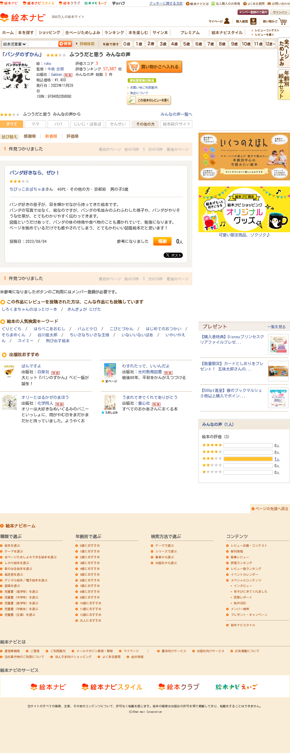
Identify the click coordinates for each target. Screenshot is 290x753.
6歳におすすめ (90, 580)
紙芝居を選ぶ (14, 574)
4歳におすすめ (90, 568)
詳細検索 (87, 43)
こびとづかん (121, 329)
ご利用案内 (58, 650)
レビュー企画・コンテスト (249, 545)
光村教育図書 (150, 372)
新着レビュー (240, 557)
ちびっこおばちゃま (27, 189)
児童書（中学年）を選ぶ (21, 597)
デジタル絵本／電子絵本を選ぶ (26, 580)
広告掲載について (247, 650)
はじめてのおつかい (163, 329)
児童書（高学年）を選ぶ (21, 603)
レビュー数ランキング (246, 568)
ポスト (173, 255)
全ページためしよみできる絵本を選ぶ (30, 557)
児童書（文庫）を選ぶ (20, 614)
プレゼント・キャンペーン (249, 614)
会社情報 (137, 656)
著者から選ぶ (164, 557)
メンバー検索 (240, 608)
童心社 (144, 403)
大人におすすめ (90, 620)
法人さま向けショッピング (73, 656)
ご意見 (35, 650)
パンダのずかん (22, 54)
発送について (139, 92)
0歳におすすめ (90, 545)
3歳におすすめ (90, 562)
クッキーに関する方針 (166, 3)
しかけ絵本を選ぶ (17, 562)
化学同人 (45, 403)
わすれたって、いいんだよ (146, 366)
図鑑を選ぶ (12, 585)
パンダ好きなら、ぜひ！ (34, 172)
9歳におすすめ (90, 597)
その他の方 (145, 124)
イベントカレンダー (244, 574)
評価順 (72, 136)
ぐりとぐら (11, 329)
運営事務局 (12, 650)
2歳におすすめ (90, 557)
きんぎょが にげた (84, 309)
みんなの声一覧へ (176, 114)
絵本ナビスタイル (243, 625)
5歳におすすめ (90, 574)
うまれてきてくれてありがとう (150, 397)
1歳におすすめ (90, 551)
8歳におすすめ (90, 591)
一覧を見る (276, 327)
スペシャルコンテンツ (246, 580)
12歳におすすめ (90, 614)
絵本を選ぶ (12, 545)
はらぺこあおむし (49, 329)
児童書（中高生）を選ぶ (21, 608)
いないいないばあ (137, 335)
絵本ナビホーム (20, 526)
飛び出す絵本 (58, 341)
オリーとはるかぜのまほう (45, 397)
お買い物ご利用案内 (144, 87)
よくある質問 (111, 656)
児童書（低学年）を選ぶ (21, 591)
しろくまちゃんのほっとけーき (29, 309)
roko (47, 63)
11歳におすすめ (90, 608)
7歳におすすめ (90, 585)
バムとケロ (87, 329)
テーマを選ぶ (14, 551)
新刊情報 (237, 551)
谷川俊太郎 (47, 335)
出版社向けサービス (210, 650)
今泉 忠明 (55, 69)
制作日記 (240, 603)
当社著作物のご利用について (24, 656)
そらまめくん (13, 335)
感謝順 (30, 136)
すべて (11, 124)
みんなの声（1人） (219, 424)
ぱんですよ (31, 366)
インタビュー (243, 585)
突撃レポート (243, 597)
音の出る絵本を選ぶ (18, 568)
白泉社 (43, 372)
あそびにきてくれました (250, 591)
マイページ (131, 650)
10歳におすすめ (90, 603)
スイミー (26, 341)
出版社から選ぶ (166, 562)
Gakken (56, 74)
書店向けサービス (174, 650)
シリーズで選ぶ (166, 551)
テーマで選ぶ (164, 545)
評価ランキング (241, 562)
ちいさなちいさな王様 (89, 335)
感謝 (162, 241)
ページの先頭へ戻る (272, 508)
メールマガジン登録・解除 (94, 650)
